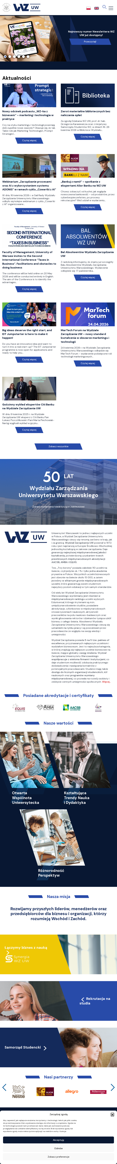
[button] (112, 1114)
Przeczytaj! (90, 41)
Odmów (58, 1148)
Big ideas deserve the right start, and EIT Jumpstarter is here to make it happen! (27, 334)
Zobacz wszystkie (58, 446)
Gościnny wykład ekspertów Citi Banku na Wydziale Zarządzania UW (28, 406)
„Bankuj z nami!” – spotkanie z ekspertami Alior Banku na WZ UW (83, 183)
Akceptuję (58, 1140)
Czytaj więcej (29, 140)
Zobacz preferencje (58, 1156)
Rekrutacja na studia (95, 1001)
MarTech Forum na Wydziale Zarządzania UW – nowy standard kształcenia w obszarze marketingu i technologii (85, 336)
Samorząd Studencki (26, 1047)
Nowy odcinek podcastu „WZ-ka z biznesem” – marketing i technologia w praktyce (28, 115)
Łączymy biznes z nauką (26, 947)
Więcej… (106, 681)
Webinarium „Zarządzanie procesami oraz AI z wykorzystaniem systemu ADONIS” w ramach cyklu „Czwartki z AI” (29, 185)
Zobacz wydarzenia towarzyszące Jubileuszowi (58, 506)
